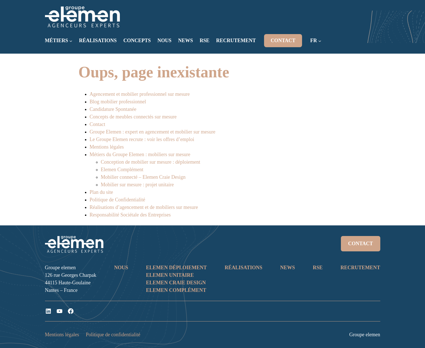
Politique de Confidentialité (117, 199)
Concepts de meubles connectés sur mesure (133, 117)
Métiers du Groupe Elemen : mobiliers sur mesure (140, 154)
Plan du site (101, 192)
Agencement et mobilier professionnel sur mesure (140, 94)
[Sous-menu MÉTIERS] (70, 40)
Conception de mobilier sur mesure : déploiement (150, 162)
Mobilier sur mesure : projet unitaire (137, 184)
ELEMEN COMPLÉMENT (176, 290)
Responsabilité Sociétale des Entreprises (130, 215)
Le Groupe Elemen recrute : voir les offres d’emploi (142, 139)
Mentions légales (107, 147)
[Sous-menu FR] (319, 40)
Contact (97, 124)
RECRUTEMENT (360, 267)
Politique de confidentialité (113, 334)
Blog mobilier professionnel (118, 101)
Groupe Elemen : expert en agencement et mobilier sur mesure (152, 132)
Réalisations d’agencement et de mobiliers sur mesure (144, 207)
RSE (318, 267)
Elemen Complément (122, 169)
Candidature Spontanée (113, 109)
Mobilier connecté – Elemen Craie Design (143, 177)
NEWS (287, 267)
